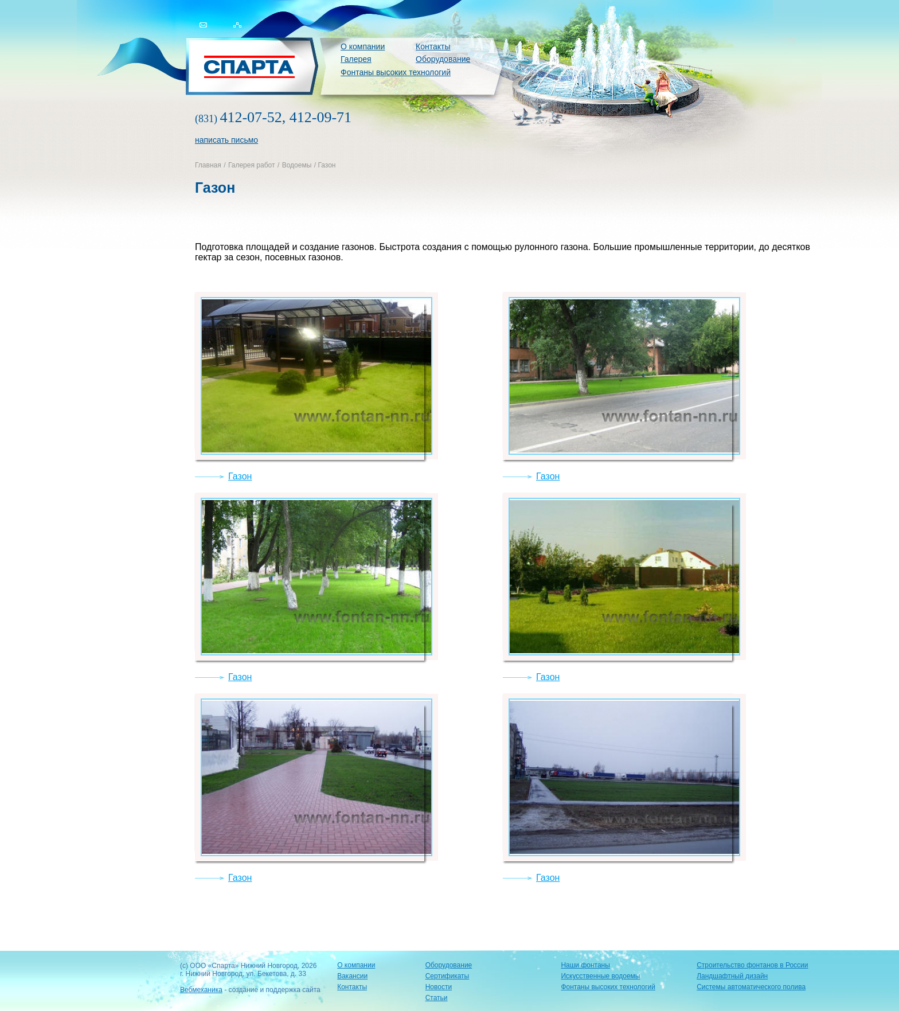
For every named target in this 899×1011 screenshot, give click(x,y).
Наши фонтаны (585, 965)
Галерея (356, 59)
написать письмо (226, 140)
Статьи (436, 998)
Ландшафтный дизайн (732, 976)
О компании (363, 46)
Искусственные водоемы (600, 976)
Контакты (433, 46)
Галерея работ (251, 165)
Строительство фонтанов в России (752, 965)
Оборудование (443, 59)
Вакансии (352, 976)
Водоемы (297, 165)
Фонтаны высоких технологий (396, 72)
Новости (438, 987)
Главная (208, 165)
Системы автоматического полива (751, 987)
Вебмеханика (201, 990)
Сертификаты (447, 976)
